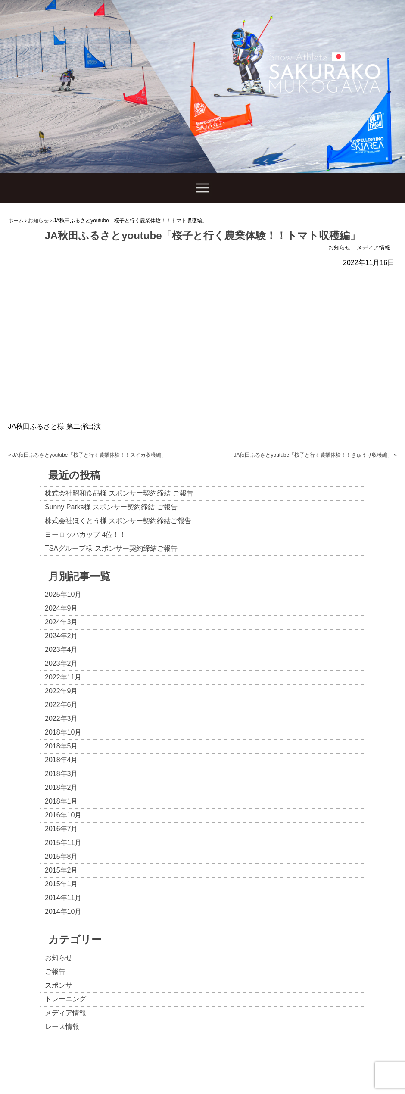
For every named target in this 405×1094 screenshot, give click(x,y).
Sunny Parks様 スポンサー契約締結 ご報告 (111, 507)
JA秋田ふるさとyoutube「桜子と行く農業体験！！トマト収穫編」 (202, 235)
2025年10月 (63, 594)
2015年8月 (61, 856)
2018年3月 (61, 773)
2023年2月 (61, 663)
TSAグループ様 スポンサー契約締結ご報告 (111, 548)
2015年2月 (61, 870)
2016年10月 (63, 815)
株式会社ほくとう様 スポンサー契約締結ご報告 (118, 520)
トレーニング (65, 999)
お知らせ (339, 247)
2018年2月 (61, 787)
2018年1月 (61, 801)
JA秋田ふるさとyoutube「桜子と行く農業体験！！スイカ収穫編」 (89, 455)
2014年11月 (63, 897)
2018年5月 (61, 746)
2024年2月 (61, 635)
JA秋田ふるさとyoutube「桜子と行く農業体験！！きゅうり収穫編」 (313, 455)
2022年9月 (61, 691)
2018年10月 (63, 732)
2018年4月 (61, 760)
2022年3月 (61, 718)
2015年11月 (63, 842)
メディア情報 (373, 247)
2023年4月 (61, 649)
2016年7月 (61, 828)
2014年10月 (63, 911)
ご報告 (55, 971)
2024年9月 (61, 608)
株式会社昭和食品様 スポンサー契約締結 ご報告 (119, 493)
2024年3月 (61, 622)
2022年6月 (61, 704)
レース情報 (62, 1026)
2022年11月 (63, 677)
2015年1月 (61, 884)
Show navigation (202, 188)
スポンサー (62, 985)
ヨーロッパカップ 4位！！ (85, 534)
